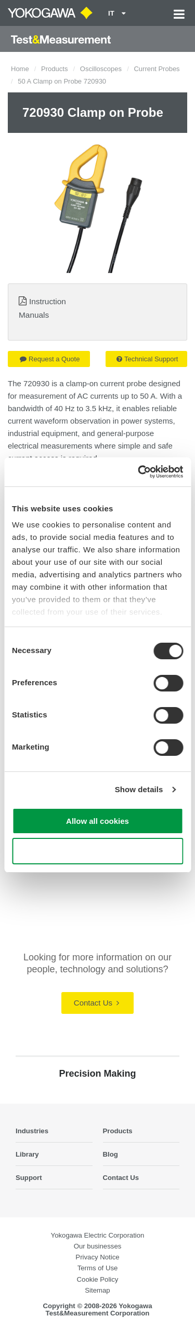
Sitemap (97, 1290)
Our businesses (98, 1246)
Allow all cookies (97, 821)
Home (20, 69)
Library (27, 1154)
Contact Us (96, 1002)
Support (29, 1178)
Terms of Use (97, 1268)
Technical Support (147, 359)
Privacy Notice (97, 1257)
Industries (32, 1131)
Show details (139, 789)
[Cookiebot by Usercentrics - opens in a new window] (139, 472)
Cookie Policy (98, 1279)
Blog (110, 1154)
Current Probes (156, 69)
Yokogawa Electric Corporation (98, 1235)
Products (54, 69)
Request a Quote (50, 359)
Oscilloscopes (101, 69)
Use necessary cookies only (97, 851)
